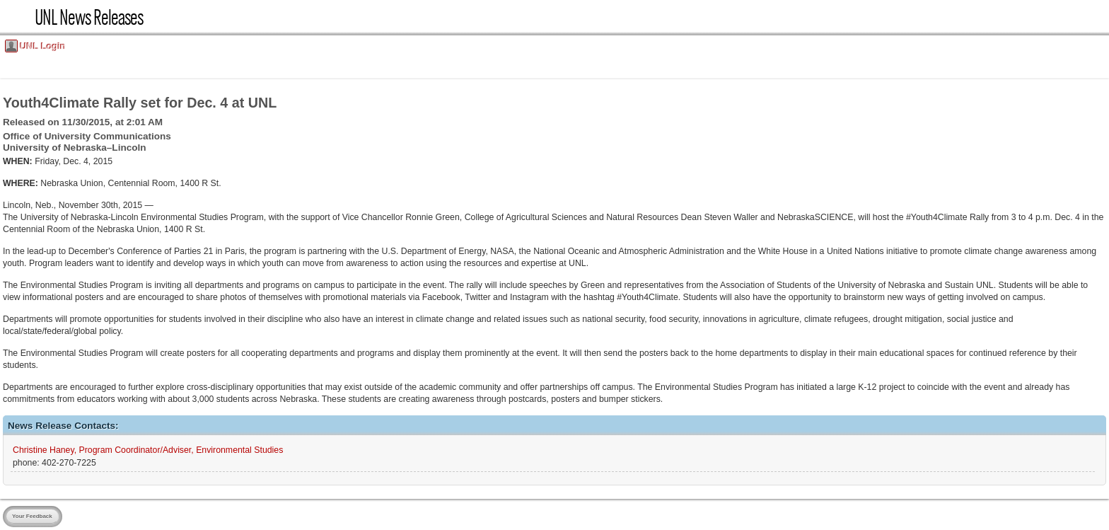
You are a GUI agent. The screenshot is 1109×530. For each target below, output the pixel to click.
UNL (17, 17)
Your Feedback (32, 516)
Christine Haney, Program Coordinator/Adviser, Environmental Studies (148, 450)
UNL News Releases (89, 21)
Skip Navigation (4, 4)
